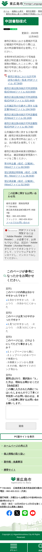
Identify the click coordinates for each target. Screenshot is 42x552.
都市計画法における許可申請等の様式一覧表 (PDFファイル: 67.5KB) (23, 80)
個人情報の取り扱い (14, 456)
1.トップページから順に (20, 351)
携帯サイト (10, 472)
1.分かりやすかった (17, 299)
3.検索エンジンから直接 (20, 362)
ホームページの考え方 (16, 448)
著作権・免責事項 (13, 464)
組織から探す (18, 11)
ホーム (6, 11)
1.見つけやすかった (17, 324)
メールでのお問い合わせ (18, 222)
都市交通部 (31, 11)
